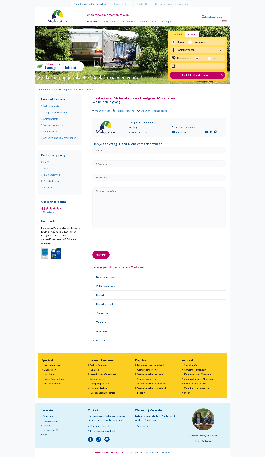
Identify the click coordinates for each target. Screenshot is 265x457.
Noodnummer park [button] (106, 276)
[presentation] (118, 241)
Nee (203, 58)
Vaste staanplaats (53, 125)
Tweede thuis (121, 4)
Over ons (48, 416)
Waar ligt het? (101, 110)
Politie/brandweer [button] (106, 285)
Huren (180, 41)
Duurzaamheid (50, 420)
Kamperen (198, 41)
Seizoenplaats (50, 118)
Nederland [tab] (176, 33)
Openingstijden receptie (152, 110)
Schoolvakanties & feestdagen (156, 21)
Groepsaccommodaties (102, 392)
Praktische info (51, 181)
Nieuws (47, 425)
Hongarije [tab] (191, 33)
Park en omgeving (53, 155)
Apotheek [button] (101, 331)
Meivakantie (190, 365)
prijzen (138, 452)
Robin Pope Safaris (54, 378)
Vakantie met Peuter (195, 383)
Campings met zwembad (197, 388)
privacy (128, 452)
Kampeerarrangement (55, 112)
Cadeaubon (50, 369)
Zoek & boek (109, 21)
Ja (214, 58)
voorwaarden (152, 452)
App (45, 434)
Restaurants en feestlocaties (171, 4)
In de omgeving (51, 174)
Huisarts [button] (100, 294)
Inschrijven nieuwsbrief (102, 430)
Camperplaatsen (99, 388)
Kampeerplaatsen (100, 383)
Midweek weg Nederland (150, 365)
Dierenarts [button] (102, 340)
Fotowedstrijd (50, 430)
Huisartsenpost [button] (104, 304)
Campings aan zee (147, 378)
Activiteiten (49, 168)
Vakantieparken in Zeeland (151, 388)
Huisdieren (49, 374)
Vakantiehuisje (51, 106)
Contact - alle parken (101, 426)
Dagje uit (142, 4)
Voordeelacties (52, 365)
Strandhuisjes (97, 378)
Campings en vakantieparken (90, 4)
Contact (49, 187)
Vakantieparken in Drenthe (151, 383)
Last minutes (128, 21)
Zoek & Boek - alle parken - (196, 75)
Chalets (94, 369)
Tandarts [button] (101, 322)
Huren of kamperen (54, 99)
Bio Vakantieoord (53, 383)
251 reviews (47, 212)
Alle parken (91, 21)
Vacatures (142, 426)
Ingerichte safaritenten (103, 374)
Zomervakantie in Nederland (199, 378)
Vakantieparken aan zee (150, 374)
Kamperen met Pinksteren (198, 374)
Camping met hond (147, 369)
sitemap (166, 452)
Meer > (141, 392)
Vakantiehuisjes (98, 365)
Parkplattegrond (123, 110)
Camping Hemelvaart (195, 369)
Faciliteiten (49, 162)
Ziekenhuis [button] (102, 313)
